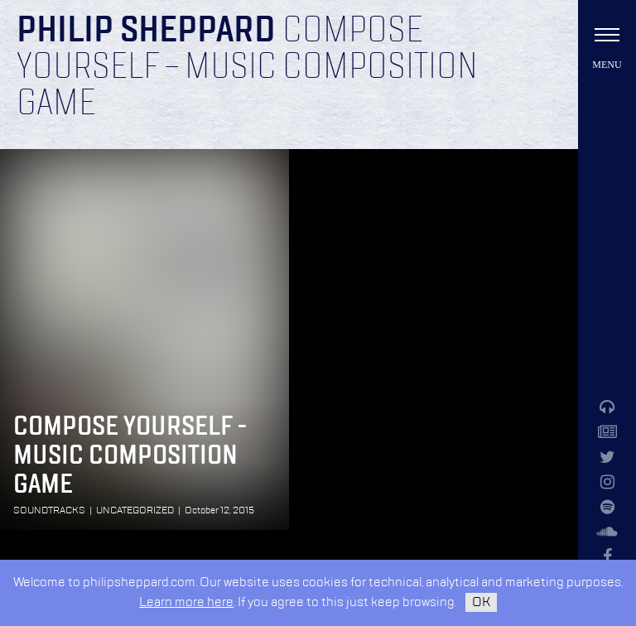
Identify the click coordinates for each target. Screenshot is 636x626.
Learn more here (186, 602)
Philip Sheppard (146, 31)
